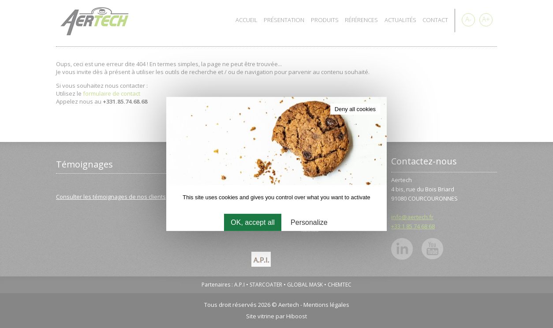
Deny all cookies (355, 109)
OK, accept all (253, 222)
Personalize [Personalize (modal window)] (309, 222)
